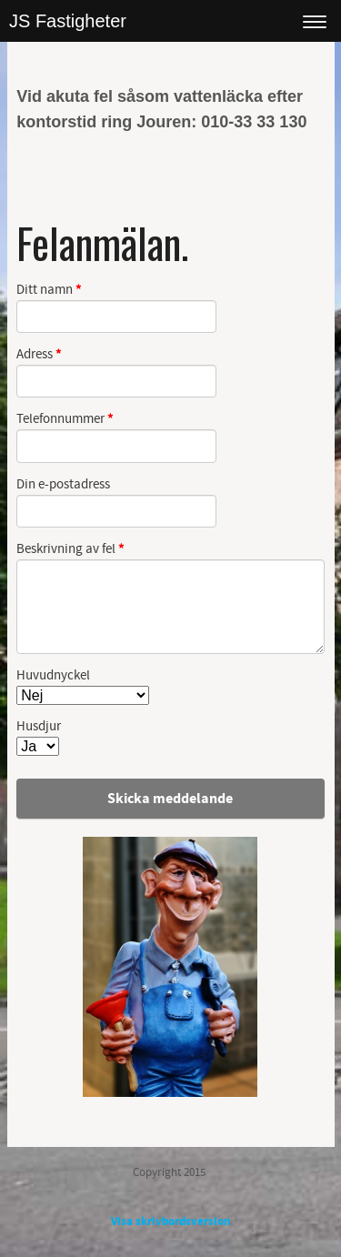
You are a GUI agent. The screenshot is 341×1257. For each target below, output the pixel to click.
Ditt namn (49, 290)
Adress (39, 355)
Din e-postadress (63, 485)
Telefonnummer (65, 419)
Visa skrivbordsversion (170, 1221)
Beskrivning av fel (70, 549)
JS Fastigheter (67, 21)
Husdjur (38, 727)
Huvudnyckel (53, 676)
